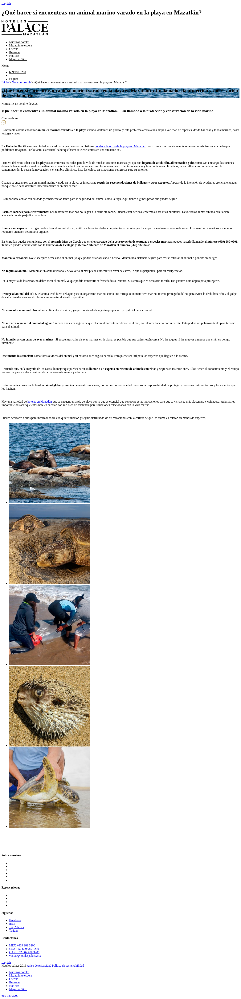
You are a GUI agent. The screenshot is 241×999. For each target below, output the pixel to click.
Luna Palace (16, 895)
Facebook (15, 920)
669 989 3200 (17, 72)
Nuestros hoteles (19, 42)
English (6, 3)
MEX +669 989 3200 (22, 945)
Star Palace (16, 898)
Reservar (14, 52)
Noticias (14, 55)
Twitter (13, 930)
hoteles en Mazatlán (39, 401)
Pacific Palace (17, 905)
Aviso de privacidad (39, 965)
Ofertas (13, 48)
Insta (12, 923)
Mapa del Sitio (18, 59)
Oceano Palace (18, 901)
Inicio (5, 82)
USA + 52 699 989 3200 (24, 948)
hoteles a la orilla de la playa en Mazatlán (120, 146)
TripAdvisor (16, 927)
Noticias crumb (21, 82)
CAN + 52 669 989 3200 (24, 952)
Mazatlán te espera (20, 45)
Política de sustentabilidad (68, 965)
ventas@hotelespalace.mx (25, 955)
